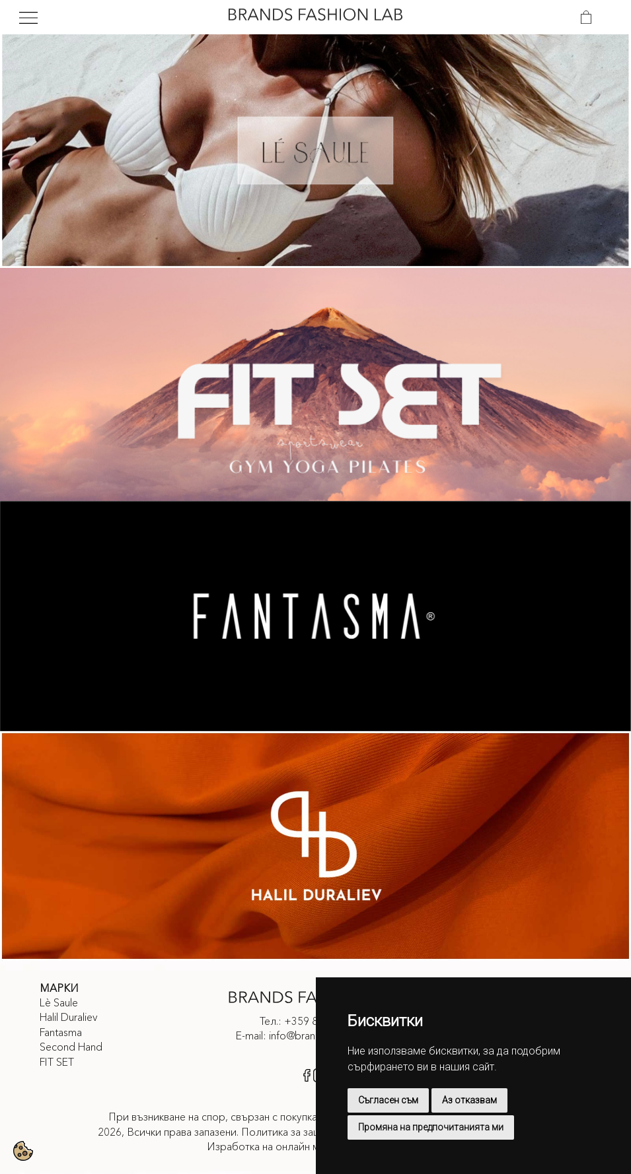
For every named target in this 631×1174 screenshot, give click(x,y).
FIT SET (57, 1061)
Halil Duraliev (69, 1017)
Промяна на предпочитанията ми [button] (430, 1127)
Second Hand (71, 1046)
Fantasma (61, 1032)
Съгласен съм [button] (388, 1100)
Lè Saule (59, 1002)
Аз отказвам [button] (469, 1100)
